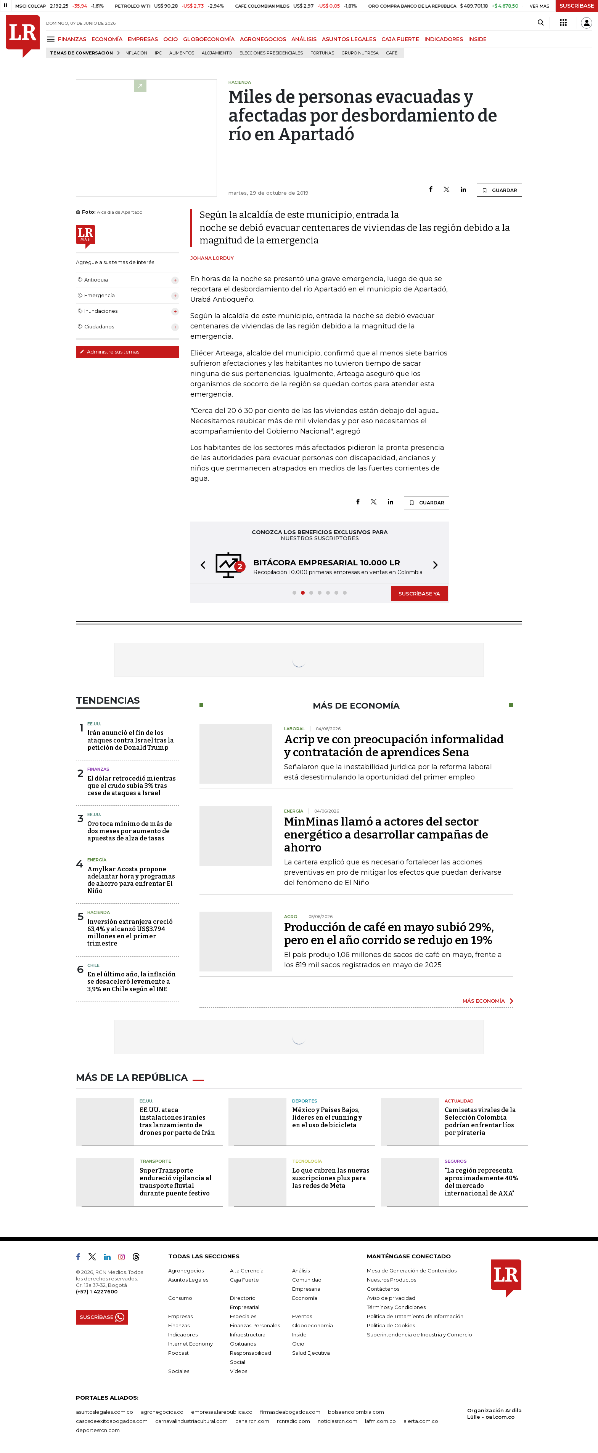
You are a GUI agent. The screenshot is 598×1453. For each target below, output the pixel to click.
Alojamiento (217, 53)
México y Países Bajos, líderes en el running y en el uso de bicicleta (327, 1117)
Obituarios (243, 1344)
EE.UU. (94, 723)
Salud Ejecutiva (311, 1353)
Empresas (180, 1316)
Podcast (178, 1353)
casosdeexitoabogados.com (112, 1421)
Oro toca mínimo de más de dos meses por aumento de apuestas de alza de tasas (129, 831)
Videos (238, 1371)
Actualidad (459, 1101)
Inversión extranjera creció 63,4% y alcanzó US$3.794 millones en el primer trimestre (130, 932)
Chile (93, 965)
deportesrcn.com (98, 1430)
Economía (304, 1298)
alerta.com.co (420, 1421)
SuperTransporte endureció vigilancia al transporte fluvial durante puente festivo (176, 1182)
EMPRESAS (143, 39)
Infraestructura (247, 1334)
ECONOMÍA (107, 39)
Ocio (298, 1344)
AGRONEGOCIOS (263, 39)
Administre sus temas (109, 352)
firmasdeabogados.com (290, 1412)
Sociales (178, 1371)
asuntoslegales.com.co (104, 1412)
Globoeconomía (312, 1325)
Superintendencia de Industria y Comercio (419, 1334)
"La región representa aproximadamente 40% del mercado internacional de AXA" (481, 1182)
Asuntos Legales (188, 1280)
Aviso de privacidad (391, 1298)
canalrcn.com (252, 1421)
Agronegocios (186, 1270)
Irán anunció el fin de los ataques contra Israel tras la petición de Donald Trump (130, 740)
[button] (200, 566)
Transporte (155, 1161)
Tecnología (307, 1161)
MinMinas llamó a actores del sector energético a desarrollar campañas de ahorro (386, 835)
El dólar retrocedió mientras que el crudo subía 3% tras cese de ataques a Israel (131, 786)
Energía (96, 860)
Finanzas (98, 769)
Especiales (243, 1316)
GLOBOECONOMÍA (209, 39)
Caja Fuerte (244, 1280)
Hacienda (98, 912)
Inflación (135, 53)
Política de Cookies (391, 1325)
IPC (158, 53)
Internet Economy (190, 1344)
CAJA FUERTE (400, 39)
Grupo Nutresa (360, 53)
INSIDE (477, 39)
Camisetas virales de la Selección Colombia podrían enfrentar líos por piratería (480, 1121)
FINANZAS (72, 39)
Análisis (301, 1270)
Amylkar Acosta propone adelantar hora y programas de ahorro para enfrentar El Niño (131, 880)
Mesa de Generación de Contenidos (412, 1270)
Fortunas (322, 53)
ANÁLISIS (304, 39)
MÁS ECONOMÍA (484, 1001)
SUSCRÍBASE (576, 5)
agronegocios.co (162, 1412)
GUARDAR (499, 190)
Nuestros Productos (391, 1280)
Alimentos (181, 53)
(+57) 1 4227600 (96, 1291)
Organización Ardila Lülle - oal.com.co (494, 1413)
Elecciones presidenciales (271, 53)
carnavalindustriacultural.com (191, 1421)
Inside (299, 1334)
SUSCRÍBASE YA (419, 593)
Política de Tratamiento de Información (415, 1316)
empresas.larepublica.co (221, 1412)
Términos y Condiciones (396, 1307)
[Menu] (52, 39)
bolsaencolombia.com (356, 1412)
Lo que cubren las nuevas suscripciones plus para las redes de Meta (331, 1178)
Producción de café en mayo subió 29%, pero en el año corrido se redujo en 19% (389, 933)
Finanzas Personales (255, 1325)
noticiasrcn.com (337, 1421)
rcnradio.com (293, 1421)
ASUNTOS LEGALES (349, 39)
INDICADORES (443, 39)
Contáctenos (383, 1289)
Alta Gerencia (247, 1270)
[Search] (540, 23)
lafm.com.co (380, 1421)
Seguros (456, 1161)
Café (391, 53)
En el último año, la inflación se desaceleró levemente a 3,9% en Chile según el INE (131, 981)
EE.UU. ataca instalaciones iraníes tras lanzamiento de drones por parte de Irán (177, 1121)
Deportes (304, 1101)
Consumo (180, 1298)
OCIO (170, 39)
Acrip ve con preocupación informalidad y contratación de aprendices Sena (394, 746)
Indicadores (183, 1334)
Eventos (302, 1316)
